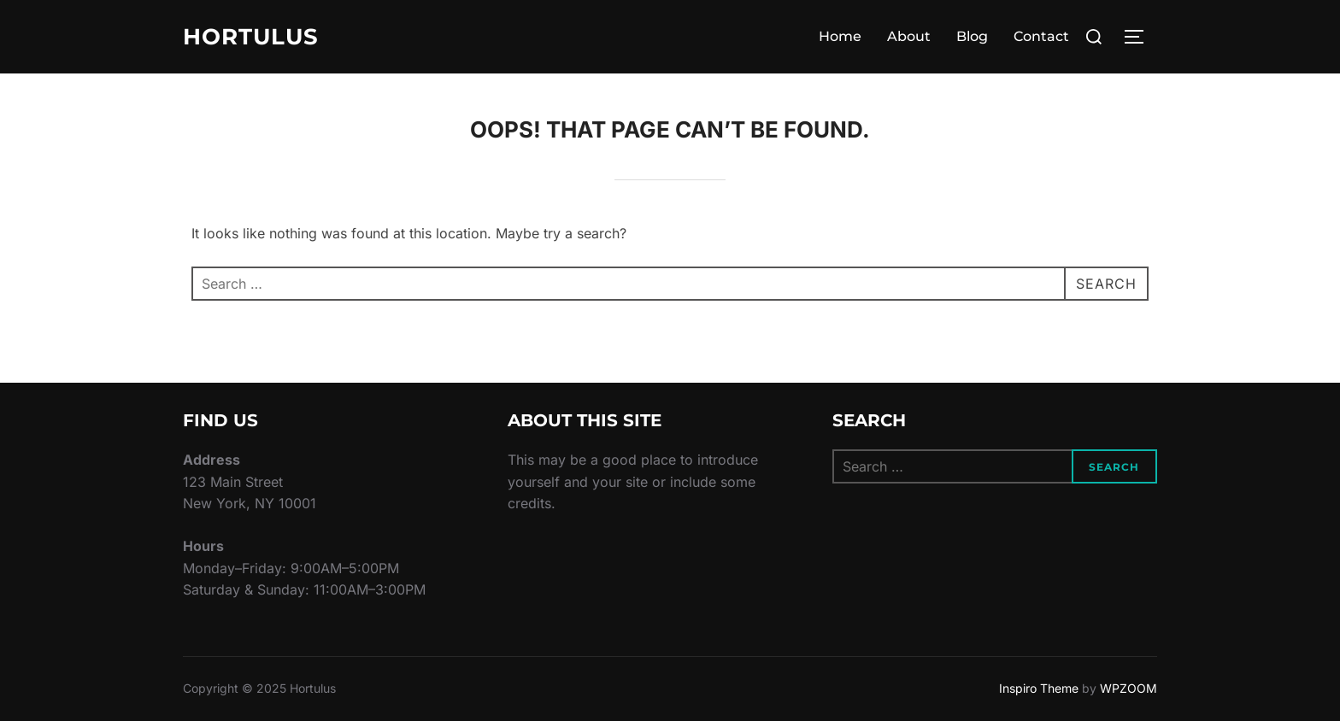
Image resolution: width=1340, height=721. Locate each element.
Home (840, 36)
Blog (972, 36)
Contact (1041, 36)
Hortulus (251, 36)
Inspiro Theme (1038, 688)
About (909, 36)
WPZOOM (1128, 688)
